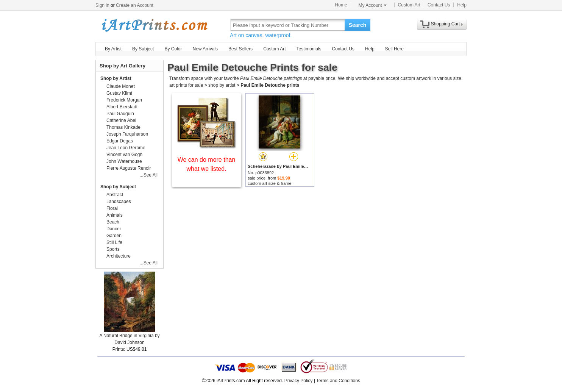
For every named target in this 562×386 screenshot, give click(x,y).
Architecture (118, 256)
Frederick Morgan (124, 100)
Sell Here (394, 49)
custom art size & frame (270, 183)
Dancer (113, 228)
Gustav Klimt (119, 93)
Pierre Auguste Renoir (128, 168)
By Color (173, 49)
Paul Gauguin (120, 113)
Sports (113, 249)
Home (341, 5)
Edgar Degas (119, 141)
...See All (149, 175)
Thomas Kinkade (123, 127)
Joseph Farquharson (127, 134)
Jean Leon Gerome (125, 147)
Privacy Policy (298, 380)
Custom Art (409, 5)
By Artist (113, 49)
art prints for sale (186, 85)
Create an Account (134, 5)
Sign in (102, 5)
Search (358, 25)
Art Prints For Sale (154, 25)
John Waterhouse (124, 161)
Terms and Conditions (338, 380)
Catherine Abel (121, 120)
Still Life (114, 242)
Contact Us (439, 5)
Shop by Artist (115, 78)
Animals (114, 215)
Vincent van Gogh (124, 154)
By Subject (143, 49)
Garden (114, 235)
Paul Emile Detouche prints (269, 85)
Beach (112, 222)
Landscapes (118, 201)
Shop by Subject (118, 186)
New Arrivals (205, 49)
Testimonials (308, 49)
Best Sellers (240, 49)
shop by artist (221, 85)
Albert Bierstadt (121, 106)
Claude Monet (120, 86)
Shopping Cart (445, 24)
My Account (373, 5)
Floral (112, 208)
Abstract (114, 194)
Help (462, 5)
